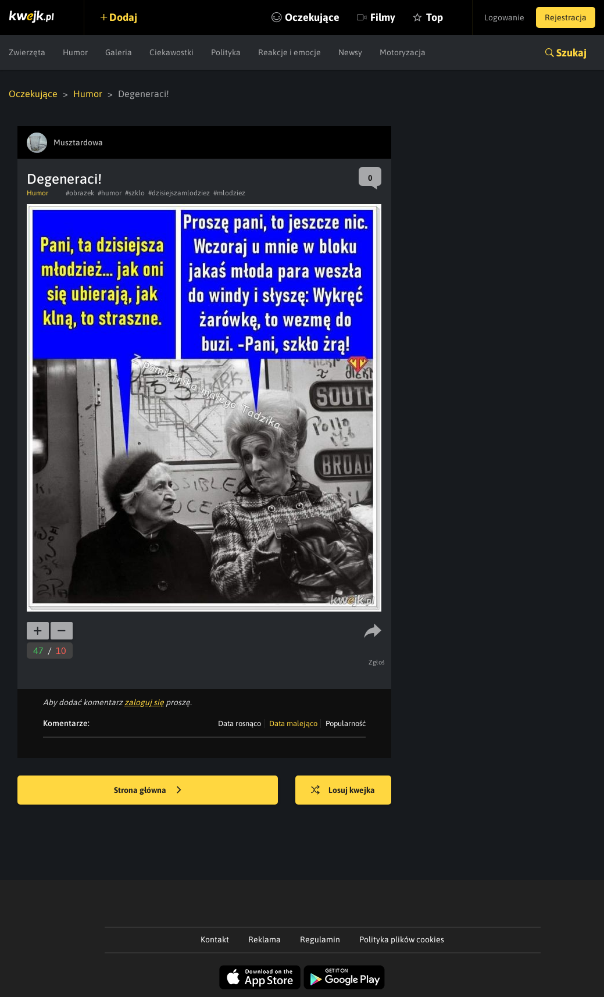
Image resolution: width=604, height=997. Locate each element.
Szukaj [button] (571, 53)
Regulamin (320, 939)
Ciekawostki (171, 52)
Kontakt (215, 939)
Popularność (346, 723)
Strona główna (147, 790)
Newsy (350, 52)
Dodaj (123, 17)
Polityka (226, 52)
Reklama (264, 939)
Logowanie (504, 17)
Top (434, 17)
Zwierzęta (27, 52)
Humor (75, 52)
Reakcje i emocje (289, 52)
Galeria (118, 52)
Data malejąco (293, 723)
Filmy (382, 17)
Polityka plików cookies (401, 939)
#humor (109, 193)
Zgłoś (377, 662)
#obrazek (80, 193)
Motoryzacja (403, 52)
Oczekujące (312, 17)
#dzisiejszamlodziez (179, 193)
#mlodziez (229, 193)
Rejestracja (566, 17)
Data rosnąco (239, 723)
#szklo (135, 193)
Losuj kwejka (343, 790)
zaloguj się (144, 702)
